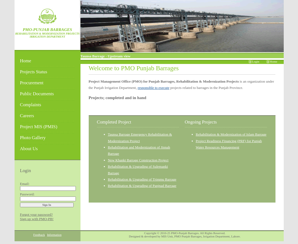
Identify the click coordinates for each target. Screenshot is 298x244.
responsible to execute (153, 88)
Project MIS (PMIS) (38, 126)
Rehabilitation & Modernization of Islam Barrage (231, 134)
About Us (29, 148)
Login (255, 61)
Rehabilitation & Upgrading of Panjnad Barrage (142, 186)
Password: (27, 194)
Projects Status (33, 71)
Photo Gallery (33, 137)
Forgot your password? (36, 214)
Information (54, 234)
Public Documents (37, 93)
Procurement (32, 82)
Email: (25, 184)
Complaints (30, 104)
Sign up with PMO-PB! (37, 219)
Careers (27, 115)
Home (25, 60)
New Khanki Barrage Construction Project (138, 160)
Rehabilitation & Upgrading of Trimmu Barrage (142, 179)
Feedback (39, 234)
